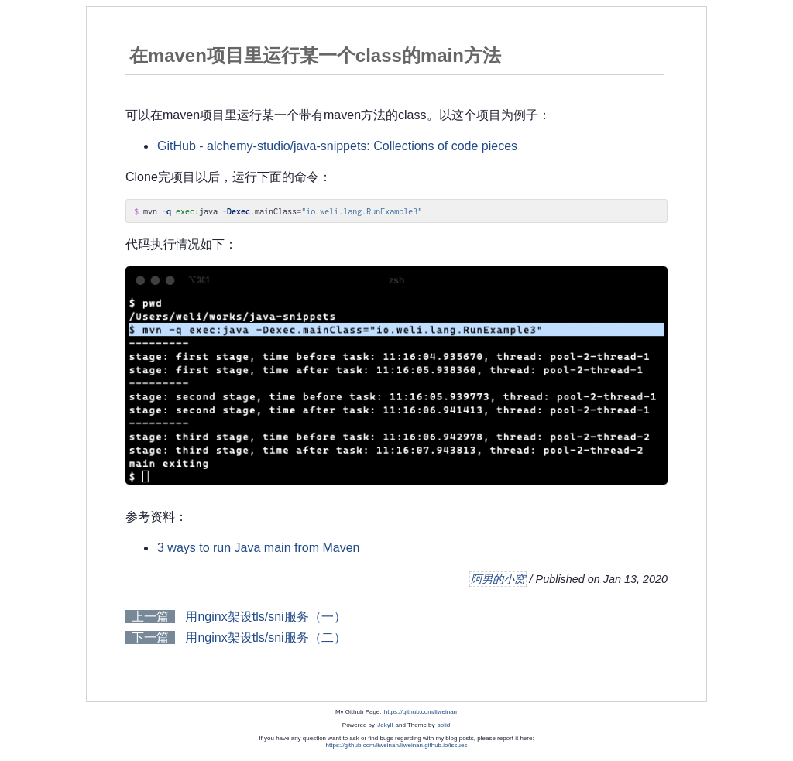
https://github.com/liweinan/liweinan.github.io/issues (397, 745)
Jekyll (385, 725)
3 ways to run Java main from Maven (258, 547)
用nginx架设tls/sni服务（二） (265, 637)
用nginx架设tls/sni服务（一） (265, 616)
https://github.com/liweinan (420, 711)
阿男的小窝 (498, 579)
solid (444, 725)
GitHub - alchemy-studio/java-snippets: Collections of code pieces (337, 146)
